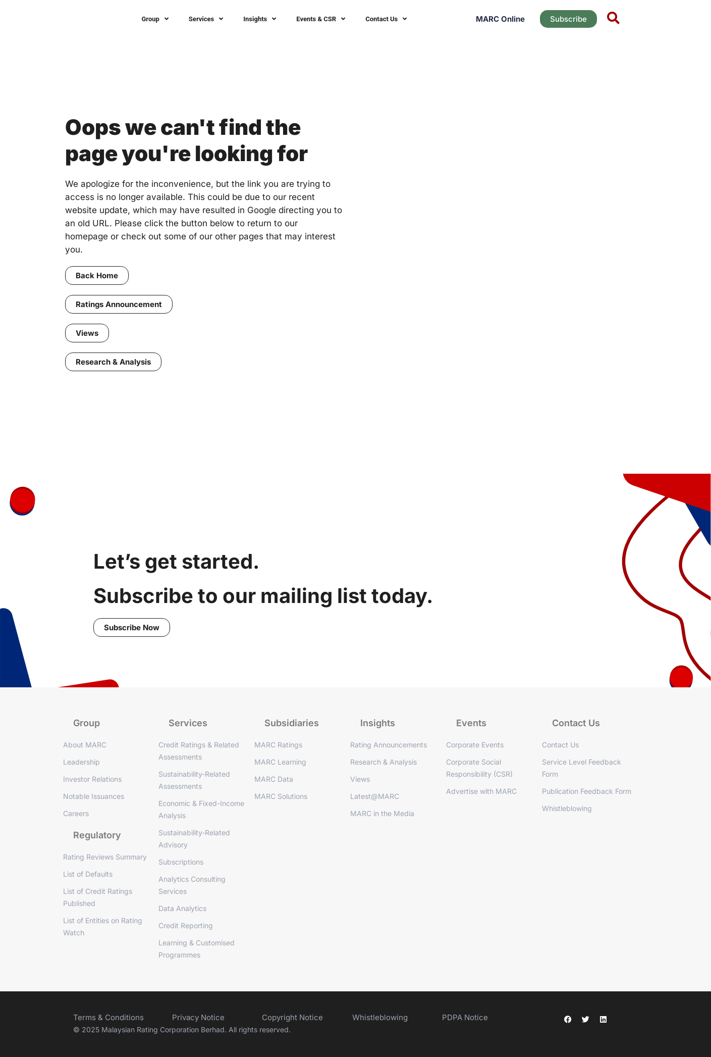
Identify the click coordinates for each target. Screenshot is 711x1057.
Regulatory (97, 835)
